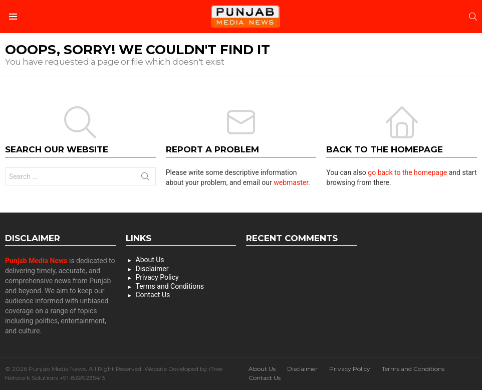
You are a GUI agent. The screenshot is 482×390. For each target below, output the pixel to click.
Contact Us (153, 295)
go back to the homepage (407, 172)
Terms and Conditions (170, 286)
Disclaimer (152, 269)
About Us (150, 260)
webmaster (291, 182)
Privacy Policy (157, 277)
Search (145, 178)
